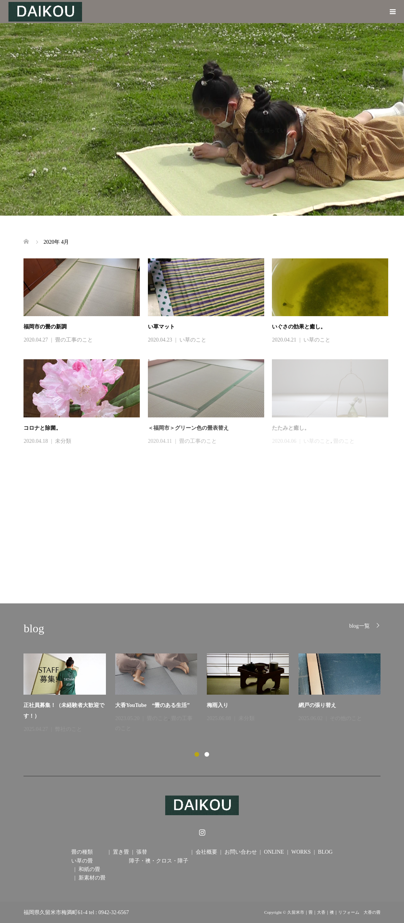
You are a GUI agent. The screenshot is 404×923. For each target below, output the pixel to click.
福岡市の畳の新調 (45, 327)
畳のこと (157, 718)
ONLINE (274, 852)
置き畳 (121, 852)
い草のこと (192, 340)
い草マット (161, 327)
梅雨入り (217, 705)
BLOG (325, 852)
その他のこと (346, 718)
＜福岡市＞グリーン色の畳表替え (188, 428)
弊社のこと (68, 729)
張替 (141, 852)
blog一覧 (359, 626)
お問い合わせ (241, 852)
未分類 (63, 441)
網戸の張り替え (317, 705)
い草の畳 (82, 861)
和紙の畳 (89, 869)
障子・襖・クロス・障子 (158, 861)
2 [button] (207, 754)
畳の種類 (82, 852)
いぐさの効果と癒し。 (299, 327)
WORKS (301, 852)
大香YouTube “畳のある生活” (155, 705)
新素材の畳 (92, 878)
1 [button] (196, 754)
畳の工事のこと (74, 340)
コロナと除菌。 (42, 428)
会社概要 (206, 852)
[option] (206, 693)
